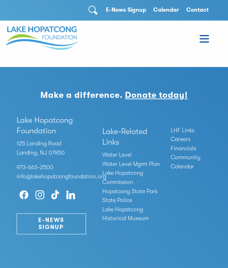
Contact (197, 10)
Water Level (117, 155)
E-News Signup (126, 10)
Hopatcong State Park (130, 191)
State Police (117, 200)
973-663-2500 (35, 167)
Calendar (166, 10)
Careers (180, 139)
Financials (183, 148)
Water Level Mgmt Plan (131, 164)
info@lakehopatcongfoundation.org (61, 176)
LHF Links (182, 130)
